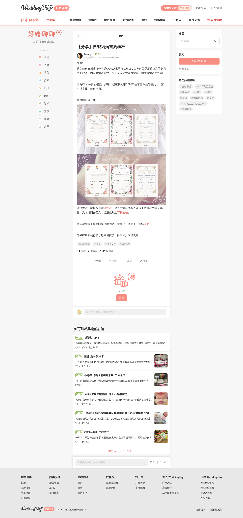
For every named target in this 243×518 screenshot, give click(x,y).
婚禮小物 (82, 492)
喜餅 (183, 98)
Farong (87, 54)
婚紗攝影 (186, 86)
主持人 (52, 487)
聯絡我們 (200, 509)
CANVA (125, 243)
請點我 (108, 208)
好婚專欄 (110, 487)
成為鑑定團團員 (170, 492)
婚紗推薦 (197, 98)
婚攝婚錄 (25, 497)
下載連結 (122, 212)
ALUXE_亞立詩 (204, 86)
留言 (113, 261)
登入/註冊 (216, 8)
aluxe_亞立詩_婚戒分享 (193, 103)
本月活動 (214, 20)
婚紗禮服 (25, 487)
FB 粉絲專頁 (207, 482)
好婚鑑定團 (112, 482)
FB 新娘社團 (207, 487)
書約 (97, 243)
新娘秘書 (25, 492)
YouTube (205, 497)
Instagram (206, 492)
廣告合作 (167, 487)
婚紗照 (184, 92)
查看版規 (184, 69)
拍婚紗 (24, 482)
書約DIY (110, 243)
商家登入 (201, 8)
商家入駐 (167, 482)
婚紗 (196, 92)
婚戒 (207, 92)
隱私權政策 (216, 509)
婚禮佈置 (54, 492)
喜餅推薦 (186, 109)
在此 (146, 223)
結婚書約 (84, 243)
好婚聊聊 (140, 482)
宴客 (210, 98)
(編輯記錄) (114, 57)
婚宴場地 (54, 482)
